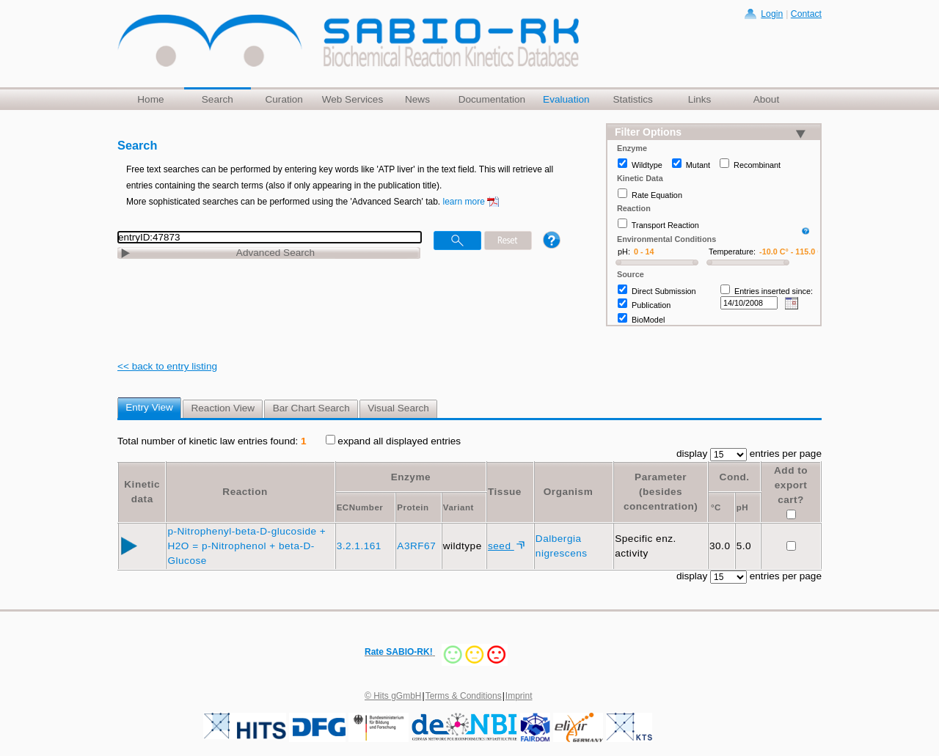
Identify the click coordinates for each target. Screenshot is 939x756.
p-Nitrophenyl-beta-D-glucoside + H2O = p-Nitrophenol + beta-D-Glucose (246, 546)
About (766, 99)
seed (501, 545)
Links (700, 99)
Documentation (491, 99)
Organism (568, 491)
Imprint (519, 696)
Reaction (244, 491)
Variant (458, 507)
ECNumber (360, 507)
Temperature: (732, 251)
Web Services (353, 99)
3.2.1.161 (360, 545)
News (417, 99)
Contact (806, 14)
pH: (624, 251)
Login (772, 14)
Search (217, 99)
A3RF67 (418, 545)
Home (150, 99)
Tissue (505, 491)
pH (742, 507)
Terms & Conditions (463, 696)
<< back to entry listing (167, 366)
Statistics (632, 99)
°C (716, 507)
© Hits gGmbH (393, 696)
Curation (283, 99)
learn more (464, 202)
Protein (412, 507)
